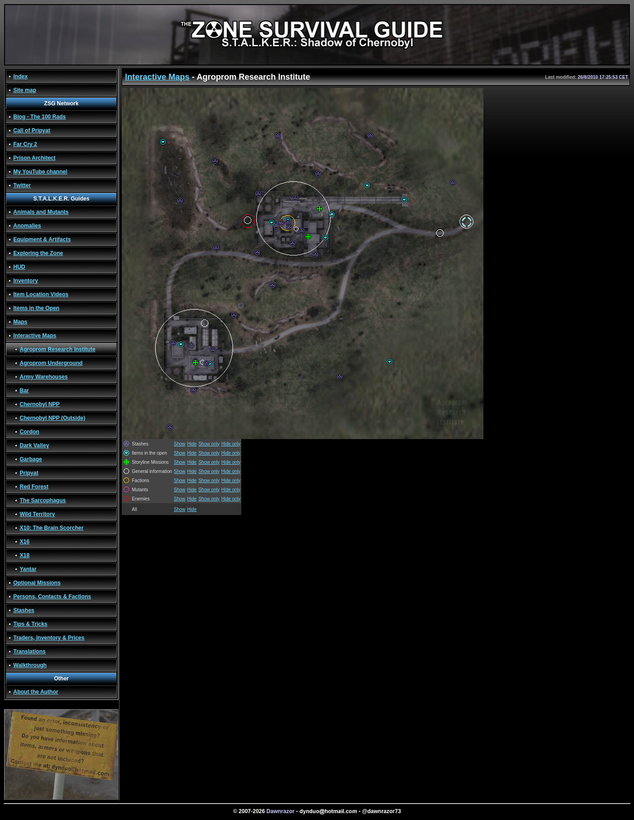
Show (179, 443)
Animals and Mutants (41, 212)
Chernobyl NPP (40, 404)
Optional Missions (36, 583)
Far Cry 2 (25, 144)
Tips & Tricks (30, 624)
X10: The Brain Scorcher (51, 528)
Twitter (22, 185)
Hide (192, 443)
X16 (24, 541)
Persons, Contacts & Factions (52, 596)
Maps (20, 322)
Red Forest (34, 486)
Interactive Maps (34, 335)
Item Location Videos (40, 294)
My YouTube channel (40, 171)
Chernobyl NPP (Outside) (52, 418)
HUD (19, 267)
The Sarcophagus (43, 500)
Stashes (23, 610)
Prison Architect (34, 158)
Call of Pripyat (31, 130)
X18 (24, 555)
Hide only (231, 443)
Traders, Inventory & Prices (48, 638)
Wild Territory (37, 514)
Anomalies (27, 226)
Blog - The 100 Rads (39, 117)
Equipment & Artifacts (42, 239)
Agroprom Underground (51, 363)
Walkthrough (30, 665)
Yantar (28, 569)
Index (20, 76)
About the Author (35, 692)
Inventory (25, 280)
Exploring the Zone (38, 253)
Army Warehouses (44, 377)
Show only (208, 443)
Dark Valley (34, 445)
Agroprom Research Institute (57, 349)
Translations (29, 651)
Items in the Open (36, 308)
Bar (24, 390)
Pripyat (29, 473)
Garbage (31, 459)
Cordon (29, 432)
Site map (24, 90)
